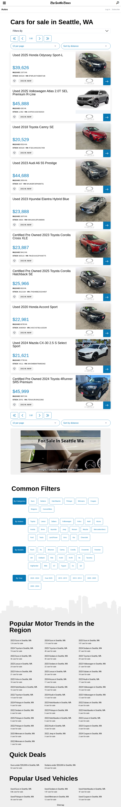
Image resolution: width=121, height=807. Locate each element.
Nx (79, 558)
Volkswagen (66, 521)
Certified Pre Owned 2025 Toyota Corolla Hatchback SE (42, 272)
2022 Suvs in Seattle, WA (21, 657)
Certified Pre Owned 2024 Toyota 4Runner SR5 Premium (43, 380)
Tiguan (63, 566)
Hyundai (54, 529)
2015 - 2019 (62, 578)
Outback (41, 558)
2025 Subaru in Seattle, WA (90, 672)
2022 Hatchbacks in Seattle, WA (58, 719)
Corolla (73, 550)
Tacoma (89, 558)
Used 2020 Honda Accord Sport (35, 307)
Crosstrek (85, 550)
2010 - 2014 (77, 578)
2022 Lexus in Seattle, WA (89, 719)
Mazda (85, 529)
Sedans (43, 501)
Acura (98, 521)
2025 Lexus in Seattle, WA (55, 672)
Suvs (32, 501)
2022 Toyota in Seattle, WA (22, 696)
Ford (32, 537)
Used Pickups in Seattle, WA (22, 798)
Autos (4, 9)
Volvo (79, 521)
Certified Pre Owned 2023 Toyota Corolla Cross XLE (42, 236)
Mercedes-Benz (100, 529)
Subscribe (116, 9)
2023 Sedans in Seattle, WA (56, 657)
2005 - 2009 (91, 578)
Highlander (34, 566)
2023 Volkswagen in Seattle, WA (92, 665)
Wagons (34, 509)
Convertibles (47, 509)
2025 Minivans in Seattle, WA (23, 735)
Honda (32, 529)
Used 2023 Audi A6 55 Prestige (35, 163)
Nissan (74, 529)
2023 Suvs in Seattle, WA (21, 641)
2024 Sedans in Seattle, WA (90, 649)
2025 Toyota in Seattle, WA (56, 649)
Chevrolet (84, 537)
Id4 (31, 558)
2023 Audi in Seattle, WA (89, 680)
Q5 (81, 566)
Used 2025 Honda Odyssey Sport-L (38, 55)
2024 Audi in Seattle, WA (55, 696)
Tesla (41, 537)
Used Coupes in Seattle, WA (90, 798)
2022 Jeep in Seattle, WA (55, 735)
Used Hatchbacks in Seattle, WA (92, 790)
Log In (107, 9)
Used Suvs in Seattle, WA (21, 790)
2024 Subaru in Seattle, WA (56, 688)
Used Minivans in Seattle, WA (57, 798)
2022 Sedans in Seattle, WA (22, 711)
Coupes (93, 501)
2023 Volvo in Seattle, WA (21, 672)
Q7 (54, 566)
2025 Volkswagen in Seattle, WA (92, 696)
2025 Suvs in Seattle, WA (89, 641)
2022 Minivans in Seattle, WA (23, 742)
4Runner (51, 550)
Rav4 (32, 550)
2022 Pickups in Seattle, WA (22, 727)
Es (73, 566)
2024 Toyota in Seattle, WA (22, 649)
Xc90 (71, 558)
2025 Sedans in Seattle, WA (56, 665)
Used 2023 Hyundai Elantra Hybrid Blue (41, 199)
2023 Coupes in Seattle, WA (90, 727)
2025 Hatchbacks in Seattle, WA (92, 711)
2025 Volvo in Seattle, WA (21, 680)
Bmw (43, 529)
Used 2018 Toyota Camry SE (33, 127)
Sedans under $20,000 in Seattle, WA (60, 766)
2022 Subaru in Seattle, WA (90, 703)
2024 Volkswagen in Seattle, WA (92, 688)
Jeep (64, 529)
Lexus (43, 521)
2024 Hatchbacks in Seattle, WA (24, 688)
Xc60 (61, 558)
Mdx (45, 566)
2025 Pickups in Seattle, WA (22, 719)
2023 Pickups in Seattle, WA (56, 711)
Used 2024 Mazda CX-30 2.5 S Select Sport (40, 344)
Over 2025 (48, 578)
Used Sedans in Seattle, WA (56, 790)
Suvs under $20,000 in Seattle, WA (25, 766)
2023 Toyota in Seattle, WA (90, 657)
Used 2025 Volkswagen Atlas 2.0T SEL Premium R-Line (40, 92)
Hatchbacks (56, 501)
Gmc (65, 537)
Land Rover (53, 537)
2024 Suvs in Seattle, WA (55, 641)
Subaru (53, 521)
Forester (98, 550)
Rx (41, 550)
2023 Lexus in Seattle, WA (21, 665)
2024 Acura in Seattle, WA (55, 680)
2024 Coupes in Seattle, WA (90, 735)
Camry (62, 550)
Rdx (51, 558)
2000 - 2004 (34, 586)
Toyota (32, 521)
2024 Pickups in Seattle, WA (22, 703)
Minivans (81, 501)
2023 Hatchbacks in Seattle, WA (58, 703)
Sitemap (60, 805)
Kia (74, 537)
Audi (89, 521)
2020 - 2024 (34, 578)
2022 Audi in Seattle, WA (55, 727)
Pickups (69, 501)
